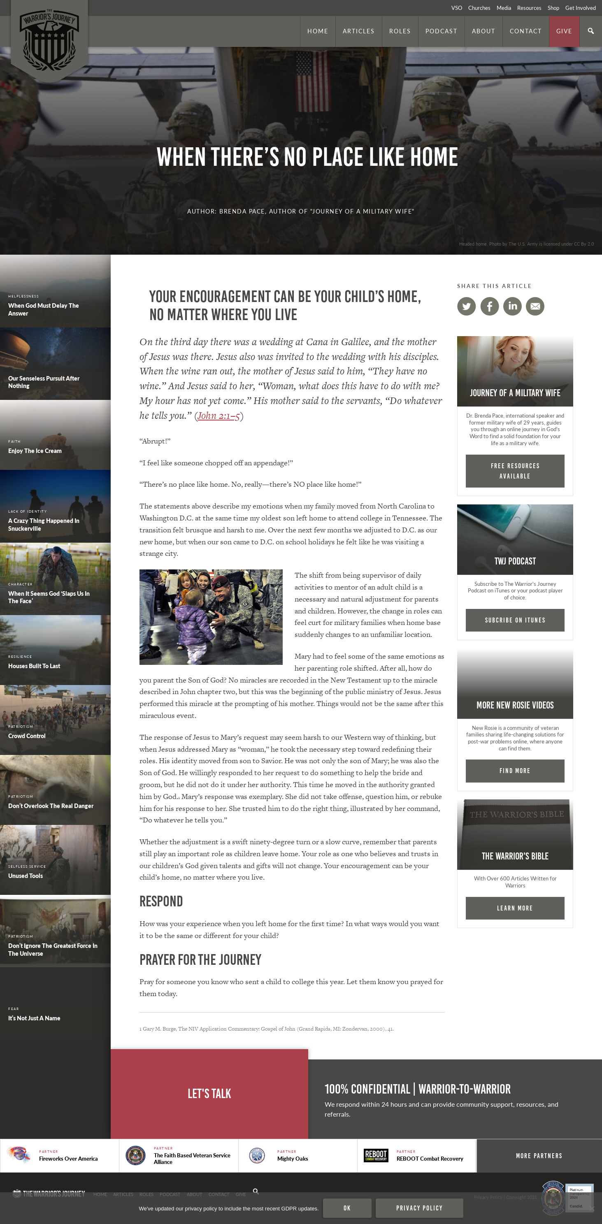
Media (504, 8)
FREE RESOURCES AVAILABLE (515, 471)
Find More (515, 770)
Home (317, 31)
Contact (526, 31)
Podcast (441, 31)
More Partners (539, 1155)
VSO (456, 8)
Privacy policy (419, 1208)
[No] (592, 1208)
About (483, 31)
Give (564, 31)
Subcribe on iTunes (515, 620)
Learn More (515, 908)
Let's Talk (209, 1094)
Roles (400, 31)
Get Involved (580, 8)
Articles (359, 31)
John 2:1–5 (219, 415)
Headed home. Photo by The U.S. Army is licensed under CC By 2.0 (526, 243)
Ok (347, 1208)
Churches (479, 8)
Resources (529, 8)
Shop (553, 8)
